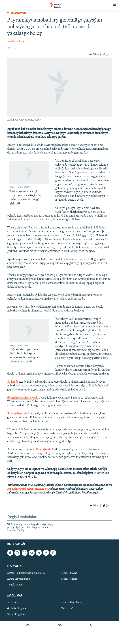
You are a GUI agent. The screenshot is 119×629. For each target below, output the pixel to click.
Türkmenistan (16, 13)
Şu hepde (12, 381)
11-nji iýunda (43, 449)
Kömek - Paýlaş (69, 573)
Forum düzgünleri (16, 614)
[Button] (94, 54)
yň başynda (20, 413)
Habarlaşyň (67, 608)
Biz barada (13, 602)
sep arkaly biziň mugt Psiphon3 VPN (28, 488)
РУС (59, 625)
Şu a (9, 413)
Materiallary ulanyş (71, 602)
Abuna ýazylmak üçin (18, 579)
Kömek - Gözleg (69, 579)
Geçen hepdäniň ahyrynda (22, 397)
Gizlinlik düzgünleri (17, 608)
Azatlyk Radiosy (15, 41)
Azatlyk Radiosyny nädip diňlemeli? (26, 573)
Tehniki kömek (15, 585)
